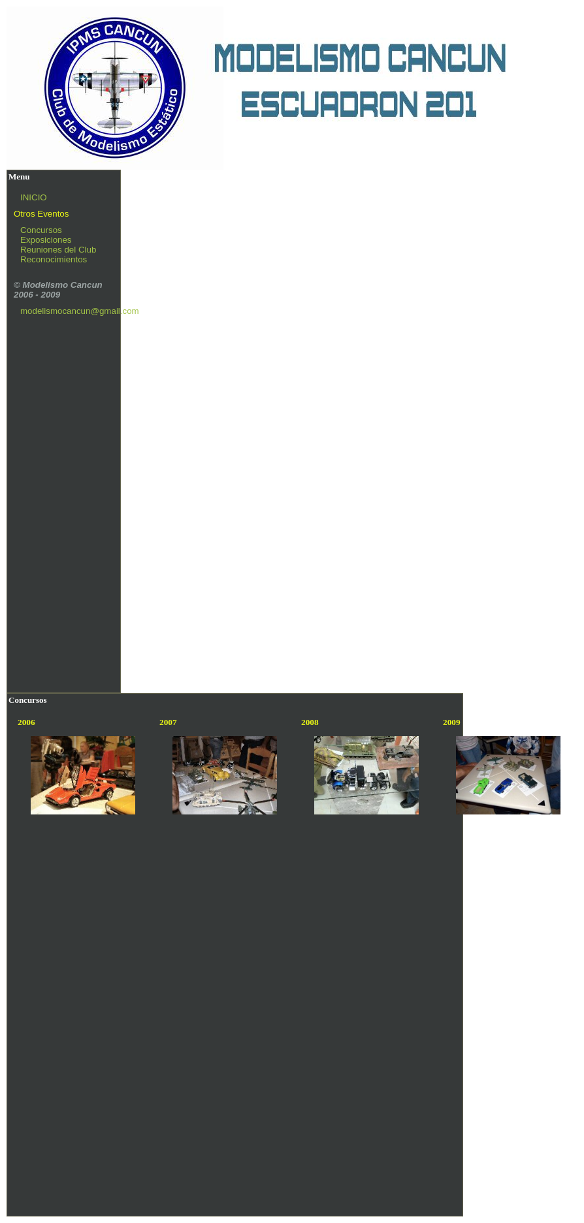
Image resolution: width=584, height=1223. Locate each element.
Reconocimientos (53, 259)
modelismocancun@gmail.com (79, 311)
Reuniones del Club (58, 250)
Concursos (41, 230)
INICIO (33, 197)
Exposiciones (46, 240)
